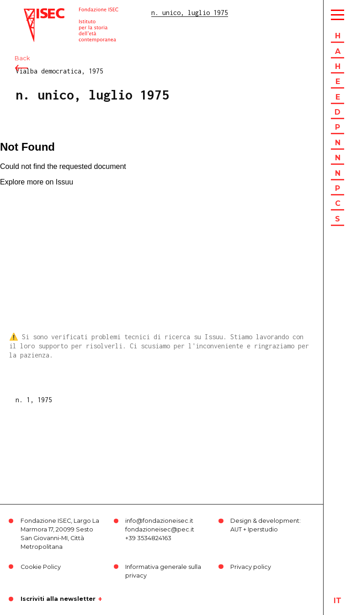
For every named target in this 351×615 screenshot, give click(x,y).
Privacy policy (250, 566)
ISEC (31, 12)
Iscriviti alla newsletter (58, 599)
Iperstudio (263, 529)
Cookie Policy (41, 566)
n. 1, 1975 (34, 400)
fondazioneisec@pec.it (159, 529)
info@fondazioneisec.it (159, 520)
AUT (236, 529)
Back (22, 58)
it (337, 600)
